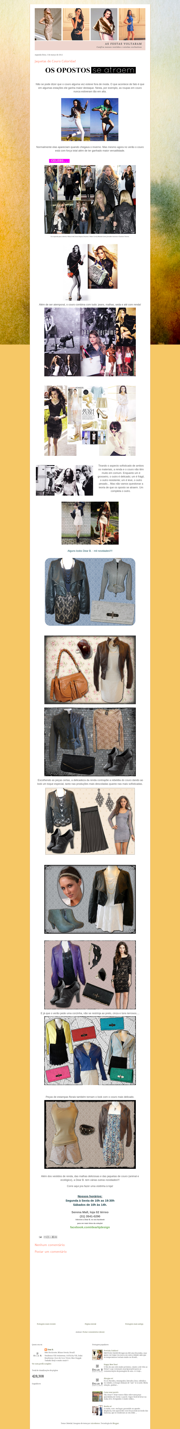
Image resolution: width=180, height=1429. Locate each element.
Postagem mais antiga (134, 1324)
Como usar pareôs (111, 1392)
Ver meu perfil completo (41, 1364)
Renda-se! (108, 1406)
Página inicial (90, 1324)
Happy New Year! (111, 1365)
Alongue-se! (108, 1378)
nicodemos (95, 1423)
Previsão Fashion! (111, 1351)
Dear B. (50, 1350)
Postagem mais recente (46, 1324)
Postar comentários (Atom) (94, 1332)
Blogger (116, 1423)
